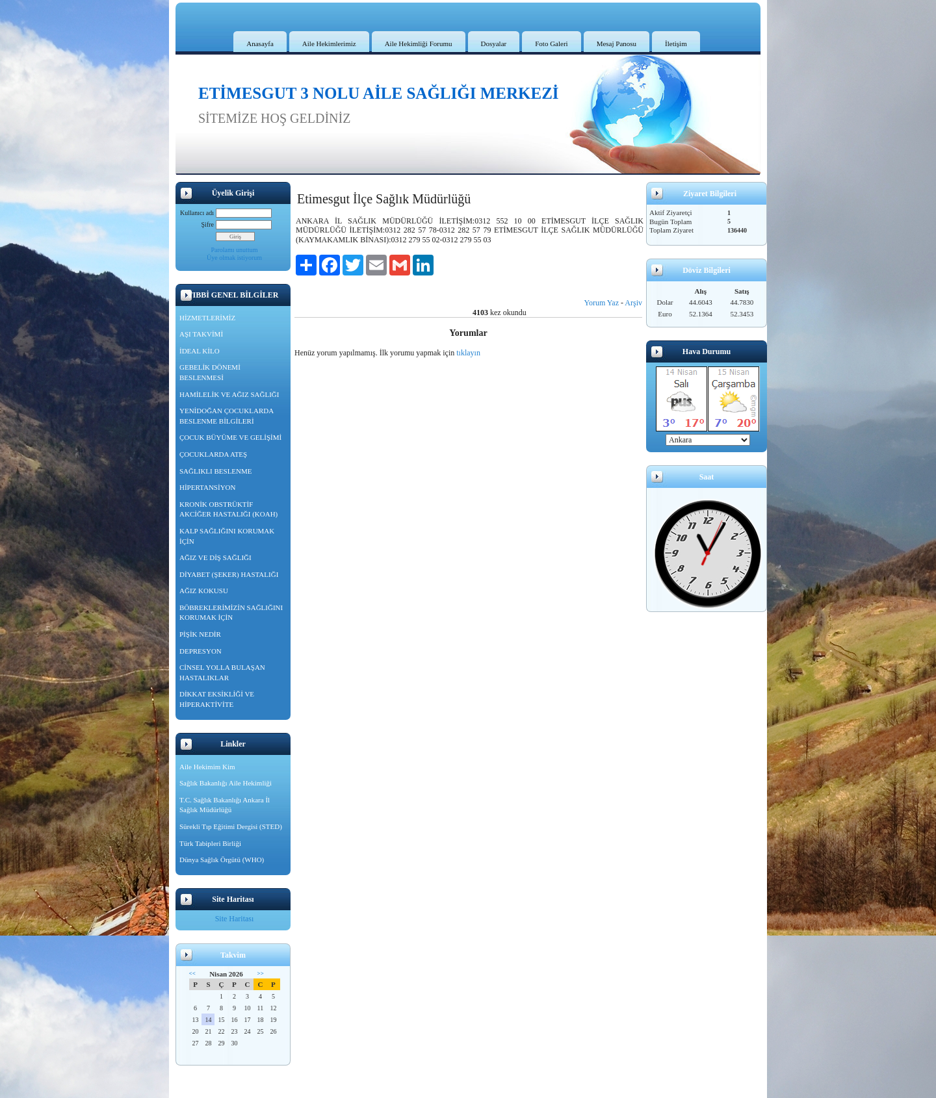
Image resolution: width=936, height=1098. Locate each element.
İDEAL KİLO (199, 351)
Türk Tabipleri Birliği (210, 843)
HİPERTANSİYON (207, 487)
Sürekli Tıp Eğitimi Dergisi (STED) (230, 826)
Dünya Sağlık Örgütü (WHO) (221, 859)
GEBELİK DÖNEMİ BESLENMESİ (209, 372)
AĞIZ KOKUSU (203, 590)
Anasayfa (260, 43)
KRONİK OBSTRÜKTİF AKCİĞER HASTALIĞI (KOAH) (228, 509)
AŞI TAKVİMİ (201, 334)
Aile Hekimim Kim (207, 767)
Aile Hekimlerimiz (329, 43)
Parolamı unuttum (234, 249)
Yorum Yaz (601, 302)
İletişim (676, 43)
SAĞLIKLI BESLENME (215, 471)
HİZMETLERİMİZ (207, 318)
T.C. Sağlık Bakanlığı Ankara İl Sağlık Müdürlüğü (224, 805)
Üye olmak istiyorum (234, 257)
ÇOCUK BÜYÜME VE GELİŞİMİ (230, 437)
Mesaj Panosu (616, 43)
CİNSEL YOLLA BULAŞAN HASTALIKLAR (222, 672)
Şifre (208, 224)
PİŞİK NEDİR (200, 634)
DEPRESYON (200, 651)
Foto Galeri (551, 43)
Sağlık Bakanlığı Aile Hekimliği (225, 783)
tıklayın (468, 352)
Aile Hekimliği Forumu (418, 43)
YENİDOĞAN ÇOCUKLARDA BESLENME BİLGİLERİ (226, 416)
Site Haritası (234, 918)
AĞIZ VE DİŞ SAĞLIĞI (215, 557)
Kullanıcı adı (197, 212)
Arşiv (633, 302)
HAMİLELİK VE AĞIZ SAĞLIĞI (229, 394)
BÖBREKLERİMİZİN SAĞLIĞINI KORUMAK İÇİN (231, 613)
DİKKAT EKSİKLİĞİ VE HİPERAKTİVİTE (216, 699)
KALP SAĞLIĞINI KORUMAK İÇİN (226, 536)
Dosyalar (494, 43)
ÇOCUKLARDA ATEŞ (213, 454)
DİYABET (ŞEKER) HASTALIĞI (228, 574)
